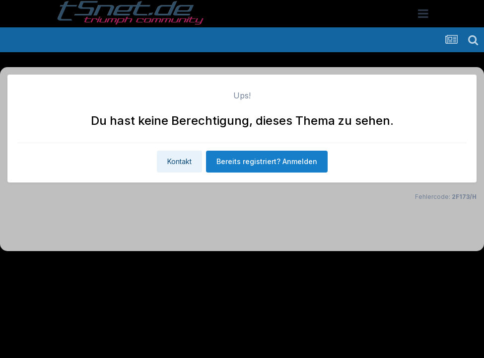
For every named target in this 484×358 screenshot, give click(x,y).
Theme (188, 266)
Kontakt (179, 161)
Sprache (147, 266)
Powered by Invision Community (242, 287)
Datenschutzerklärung (248, 266)
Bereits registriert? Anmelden (266, 161)
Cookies (340, 266)
